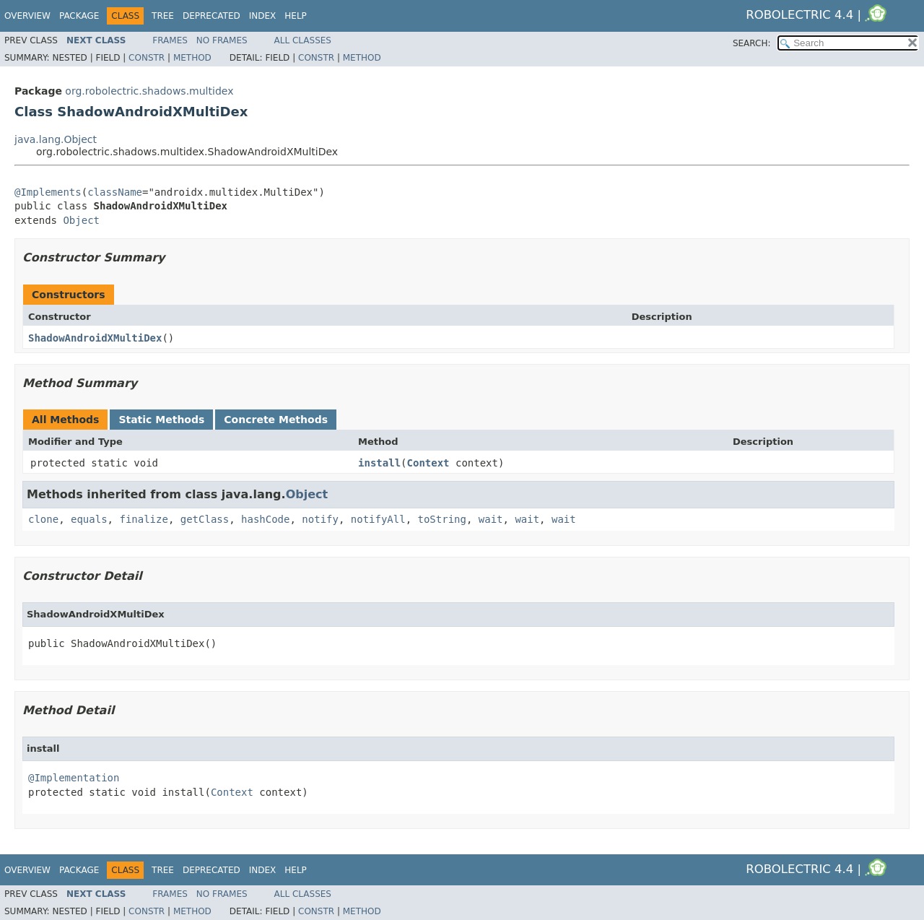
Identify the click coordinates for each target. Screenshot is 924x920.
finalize (143, 519)
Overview (27, 16)
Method (192, 58)
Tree (163, 16)
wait (491, 519)
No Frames (222, 40)
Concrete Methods (276, 419)
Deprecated (211, 16)
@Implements (48, 192)
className (114, 192)
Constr (146, 58)
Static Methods (161, 419)
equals (89, 519)
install (379, 463)
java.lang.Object (55, 139)
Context (428, 463)
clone (43, 519)
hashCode (265, 519)
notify (320, 519)
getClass (204, 519)
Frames (170, 40)
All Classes (302, 40)
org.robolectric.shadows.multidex (149, 91)
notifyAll (378, 519)
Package (79, 16)
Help (295, 16)
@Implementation (73, 778)
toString (442, 519)
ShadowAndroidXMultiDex (95, 338)
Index (262, 16)
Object (81, 220)
